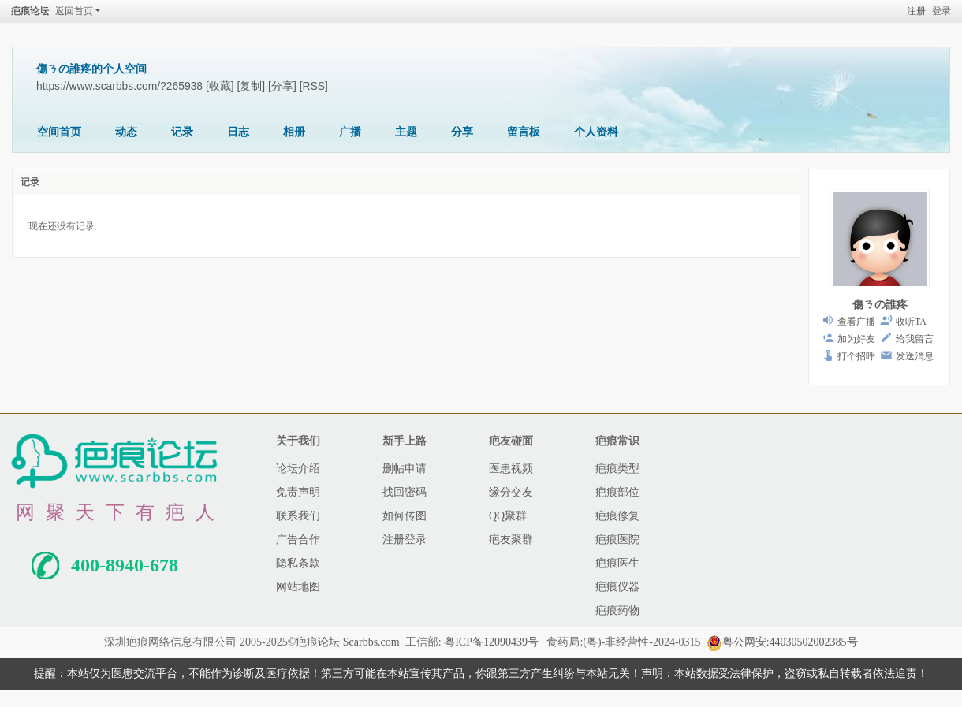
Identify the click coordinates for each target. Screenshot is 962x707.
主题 (406, 132)
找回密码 (404, 492)
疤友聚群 (511, 539)
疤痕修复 (617, 516)
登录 (941, 11)
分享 (462, 132)
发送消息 (915, 356)
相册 (294, 132)
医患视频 (511, 468)
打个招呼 (856, 356)
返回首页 (74, 11)
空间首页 (59, 132)
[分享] (282, 86)
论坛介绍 (298, 468)
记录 (182, 132)
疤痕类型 (617, 468)
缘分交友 (511, 492)
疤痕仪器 (617, 587)
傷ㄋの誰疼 (880, 305)
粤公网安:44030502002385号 (782, 642)
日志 (238, 132)
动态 (126, 132)
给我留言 (915, 338)
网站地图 (298, 587)
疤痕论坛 (30, 11)
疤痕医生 (617, 563)
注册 (916, 11)
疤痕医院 (617, 539)
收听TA (911, 321)
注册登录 (404, 539)
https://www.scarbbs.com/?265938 (119, 86)
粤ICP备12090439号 (491, 642)
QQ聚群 (508, 516)
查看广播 (856, 321)
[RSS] (314, 86)
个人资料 (596, 132)
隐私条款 (298, 563)
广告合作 (298, 539)
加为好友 (856, 338)
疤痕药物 (617, 610)
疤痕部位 (617, 492)
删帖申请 (404, 468)
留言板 (523, 132)
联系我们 (298, 516)
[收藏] (220, 86)
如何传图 (404, 516)
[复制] (251, 86)
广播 (350, 132)
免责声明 (298, 492)
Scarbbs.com (371, 642)
